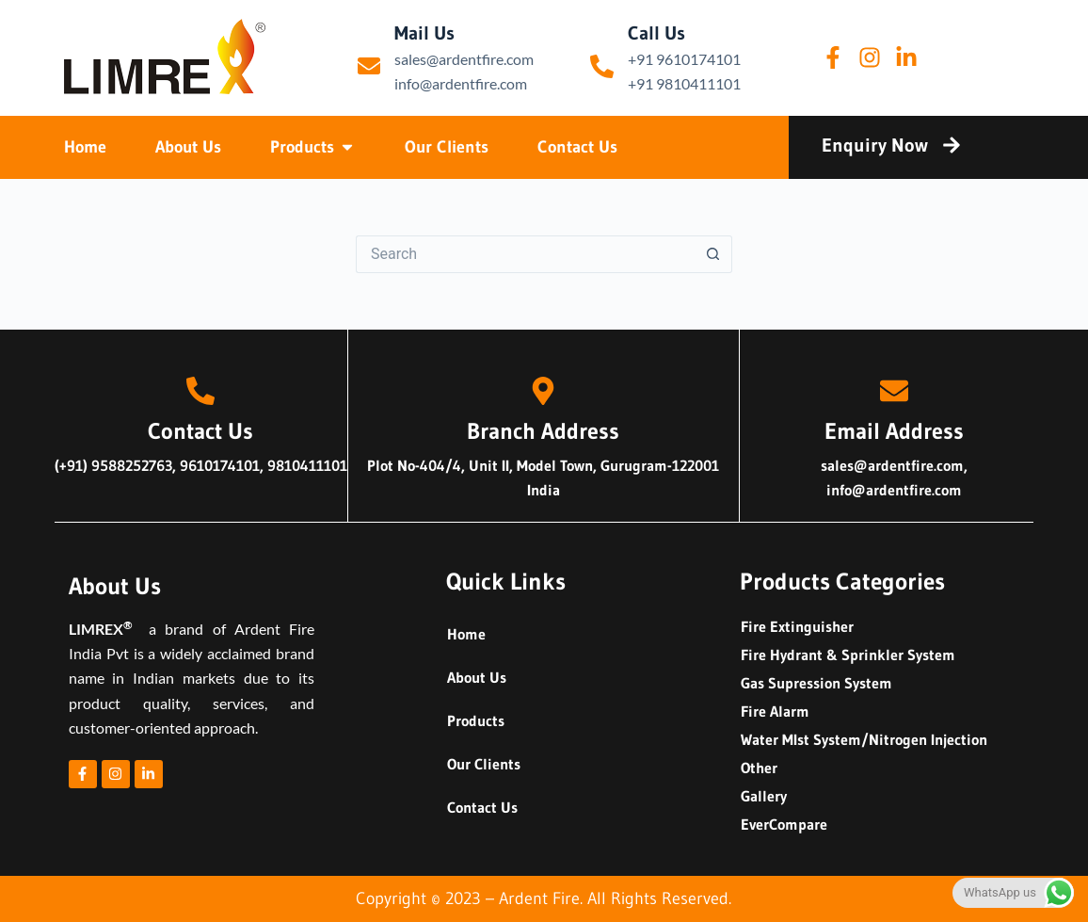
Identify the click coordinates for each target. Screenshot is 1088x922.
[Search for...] (525, 254)
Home (466, 633)
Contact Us (482, 807)
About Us (476, 677)
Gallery (764, 795)
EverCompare (784, 824)
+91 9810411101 (684, 83)
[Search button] (713, 254)
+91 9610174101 (684, 59)
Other (759, 767)
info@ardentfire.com (460, 83)
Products (475, 720)
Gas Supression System (816, 682)
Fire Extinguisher (797, 626)
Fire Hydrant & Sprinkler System (848, 654)
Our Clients (483, 763)
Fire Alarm (775, 711)
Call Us (656, 33)
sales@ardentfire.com (464, 59)
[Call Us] (602, 66)
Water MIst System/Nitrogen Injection (864, 739)
